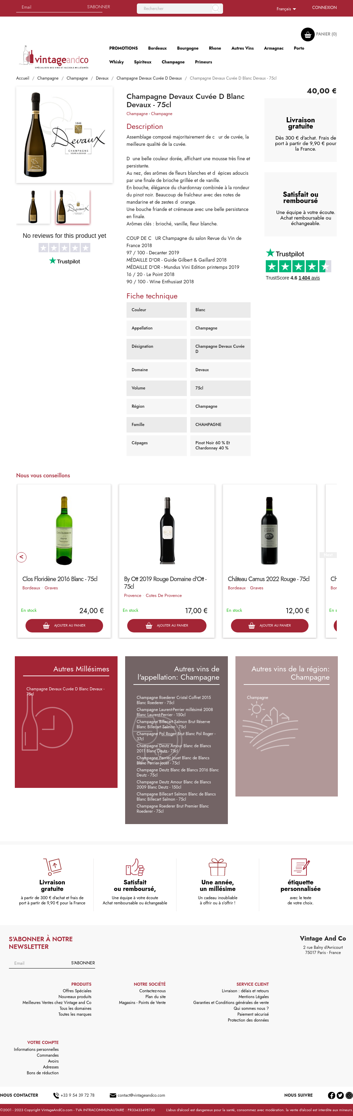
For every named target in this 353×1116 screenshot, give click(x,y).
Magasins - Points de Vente (142, 1003)
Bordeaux (31, 588)
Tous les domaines (75, 1008)
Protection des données (248, 1020)
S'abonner (83, 963)
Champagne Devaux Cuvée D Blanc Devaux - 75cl (65, 691)
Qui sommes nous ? (251, 1008)
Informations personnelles (36, 1049)
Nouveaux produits (75, 997)
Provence (132, 595)
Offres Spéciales (77, 991)
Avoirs (53, 1061)
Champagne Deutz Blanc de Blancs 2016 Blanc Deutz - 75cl (178, 772)
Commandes (48, 1055)
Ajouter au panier (64, 625)
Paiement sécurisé (253, 1014)
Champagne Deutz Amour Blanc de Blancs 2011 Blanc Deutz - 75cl (174, 748)
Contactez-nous (152, 991)
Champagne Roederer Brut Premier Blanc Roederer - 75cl (173, 808)
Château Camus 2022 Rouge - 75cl (268, 579)
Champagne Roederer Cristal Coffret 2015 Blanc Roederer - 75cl (174, 700)
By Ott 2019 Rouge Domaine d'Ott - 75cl (165, 582)
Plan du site (155, 997)
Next (328, 555)
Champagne (137, 114)
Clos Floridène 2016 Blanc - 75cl (59, 579)
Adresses (51, 1067)
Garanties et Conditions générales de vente (231, 1003)
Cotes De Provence (164, 595)
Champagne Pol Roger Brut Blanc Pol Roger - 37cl (176, 736)
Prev (21, 557)
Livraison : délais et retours (245, 991)
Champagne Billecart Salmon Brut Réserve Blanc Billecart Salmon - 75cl (173, 724)
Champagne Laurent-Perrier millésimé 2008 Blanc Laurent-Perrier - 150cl (175, 712)
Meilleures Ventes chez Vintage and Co (57, 1003)
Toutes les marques (75, 1014)
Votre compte (43, 1042)
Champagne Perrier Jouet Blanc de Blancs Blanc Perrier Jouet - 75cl (173, 760)
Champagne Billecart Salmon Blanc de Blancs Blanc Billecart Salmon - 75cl (176, 796)
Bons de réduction (43, 1073)
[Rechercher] (180, 8)
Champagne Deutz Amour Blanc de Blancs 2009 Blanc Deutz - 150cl (174, 784)
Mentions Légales (254, 997)
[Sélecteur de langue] (288, 9)
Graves (51, 588)
